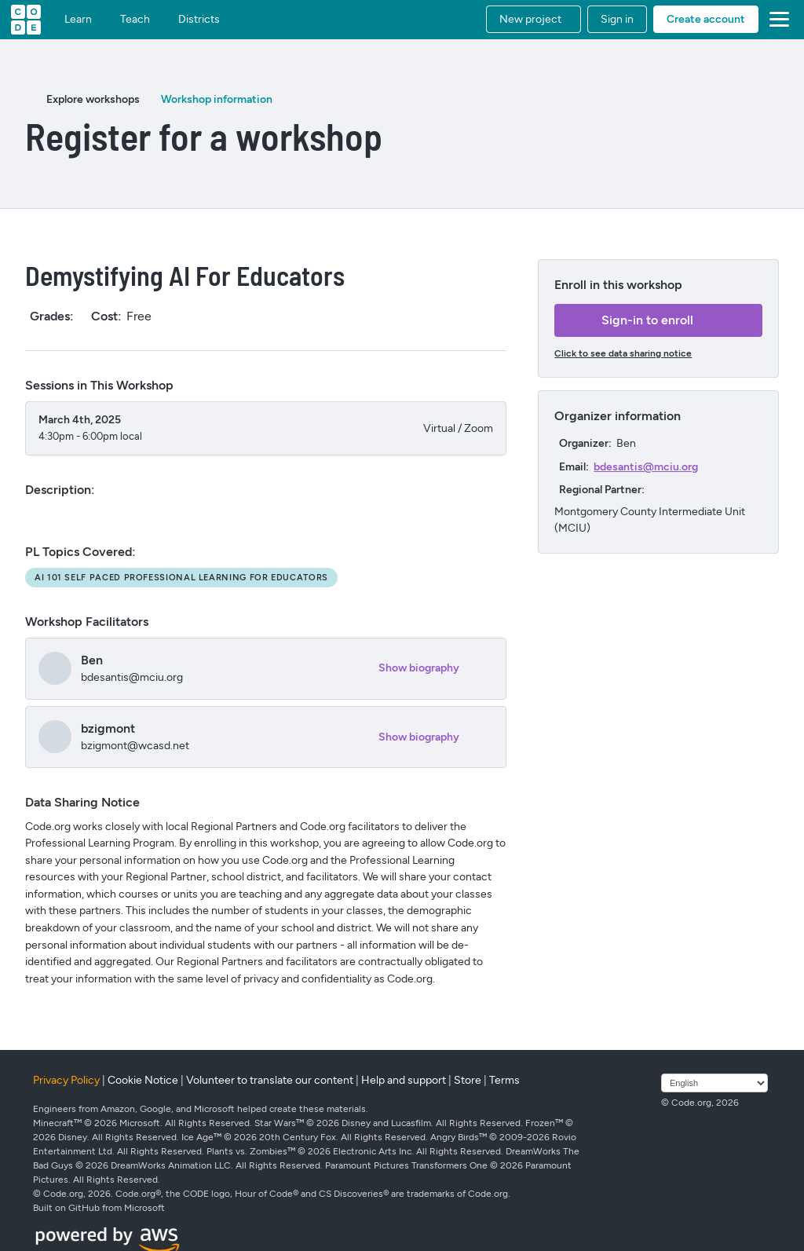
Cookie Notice (143, 1080)
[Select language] (714, 1083)
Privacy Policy (66, 1080)
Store (467, 1080)
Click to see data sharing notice (623, 353)
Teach (135, 19)
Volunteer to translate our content (269, 1080)
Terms (504, 1080)
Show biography (418, 668)
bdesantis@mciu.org (646, 467)
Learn (78, 19)
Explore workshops (93, 99)
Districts (199, 19)
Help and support (403, 1080)
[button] (533, 19)
